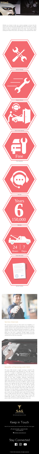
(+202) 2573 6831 (24, 429)
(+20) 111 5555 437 (19, 430)
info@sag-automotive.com (20, 432)
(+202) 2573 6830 (16, 429)
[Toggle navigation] (36, 3)
